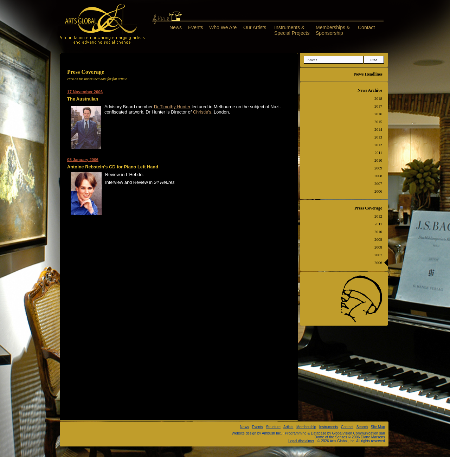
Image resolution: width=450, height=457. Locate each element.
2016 (378, 114)
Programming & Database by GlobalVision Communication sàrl (335, 433)
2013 (378, 137)
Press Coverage (368, 208)
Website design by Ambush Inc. (257, 433)
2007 (378, 183)
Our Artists (254, 27)
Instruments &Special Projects (291, 30)
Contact (366, 27)
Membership (306, 427)
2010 (378, 160)
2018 (378, 98)
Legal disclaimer (301, 441)
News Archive (370, 90)
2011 (378, 152)
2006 (378, 191)
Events (195, 27)
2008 (378, 176)
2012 (378, 145)
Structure (273, 427)
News (175, 27)
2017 (378, 106)
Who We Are (223, 27)
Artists (288, 427)
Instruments (328, 427)
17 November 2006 (85, 92)
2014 (378, 129)
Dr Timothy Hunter (172, 106)
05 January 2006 (82, 159)
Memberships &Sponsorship (333, 30)
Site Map (378, 427)
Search (362, 427)
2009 (378, 168)
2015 (378, 122)
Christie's (202, 112)
